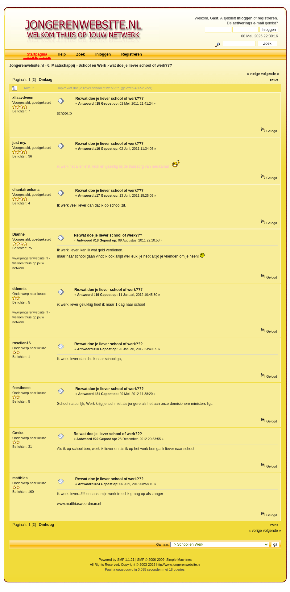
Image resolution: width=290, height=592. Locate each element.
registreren (267, 18)
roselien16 (21, 343)
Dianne (18, 234)
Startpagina (37, 54)
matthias (19, 478)
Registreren (131, 54)
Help (62, 54)
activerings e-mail (248, 23)
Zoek (80, 54)
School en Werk (92, 65)
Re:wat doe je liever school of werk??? (109, 98)
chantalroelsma (25, 189)
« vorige (253, 74)
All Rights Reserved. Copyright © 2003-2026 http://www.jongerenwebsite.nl (145, 564)
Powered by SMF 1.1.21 (117, 559)
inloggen (244, 18)
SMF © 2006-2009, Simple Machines (164, 559)
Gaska (17, 433)
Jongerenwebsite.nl (26, 65)
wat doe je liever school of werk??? (141, 65)
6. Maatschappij (61, 65)
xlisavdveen (22, 97)
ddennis (19, 289)
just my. (19, 143)
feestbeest (21, 388)
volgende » (270, 74)
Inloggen (103, 54)
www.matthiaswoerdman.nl (79, 504)
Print (274, 80)
